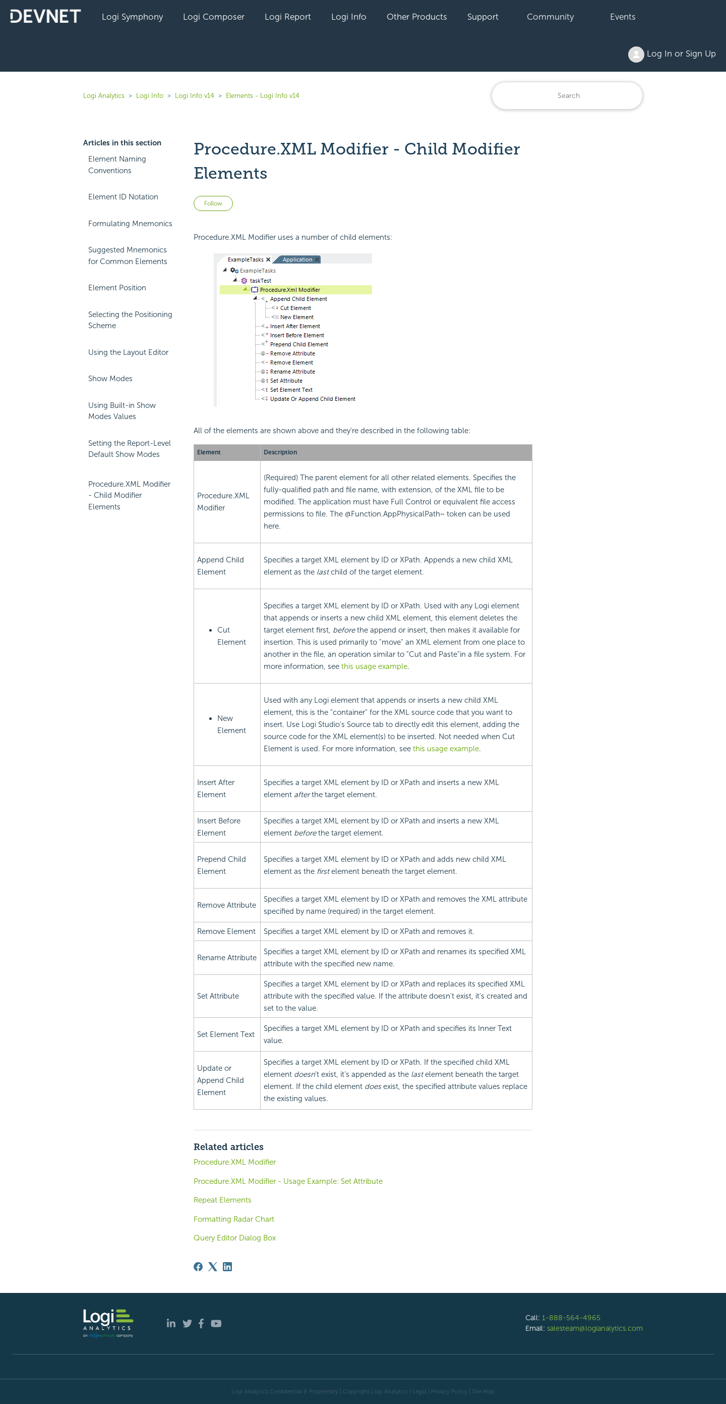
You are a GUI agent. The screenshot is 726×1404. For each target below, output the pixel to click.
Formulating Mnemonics (130, 223)
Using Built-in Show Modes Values (122, 411)
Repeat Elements (223, 1200)
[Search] (567, 96)
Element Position (117, 287)
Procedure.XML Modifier (235, 1162)
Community (550, 17)
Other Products (417, 17)
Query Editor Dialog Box (235, 1237)
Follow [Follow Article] (213, 203)
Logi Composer (214, 17)
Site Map (483, 1391)
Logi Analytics (104, 95)
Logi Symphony (132, 17)
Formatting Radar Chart (234, 1219)
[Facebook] (198, 1266)
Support (483, 17)
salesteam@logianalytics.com (595, 1328)
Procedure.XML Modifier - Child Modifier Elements (129, 495)
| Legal (418, 1391)
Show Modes (110, 378)
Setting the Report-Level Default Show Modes (129, 449)
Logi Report (288, 17)
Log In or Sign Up (672, 54)
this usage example (374, 666)
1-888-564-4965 (571, 1317)
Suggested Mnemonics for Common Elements (127, 255)
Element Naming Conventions (117, 164)
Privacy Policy (449, 1391)
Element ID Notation (123, 196)
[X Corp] (212, 1266)
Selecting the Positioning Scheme (130, 320)
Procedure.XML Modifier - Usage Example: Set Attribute (288, 1181)
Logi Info (349, 17)
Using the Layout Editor (128, 352)
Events (623, 17)
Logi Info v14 (194, 95)
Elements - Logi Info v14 (262, 95)
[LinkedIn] (227, 1266)
